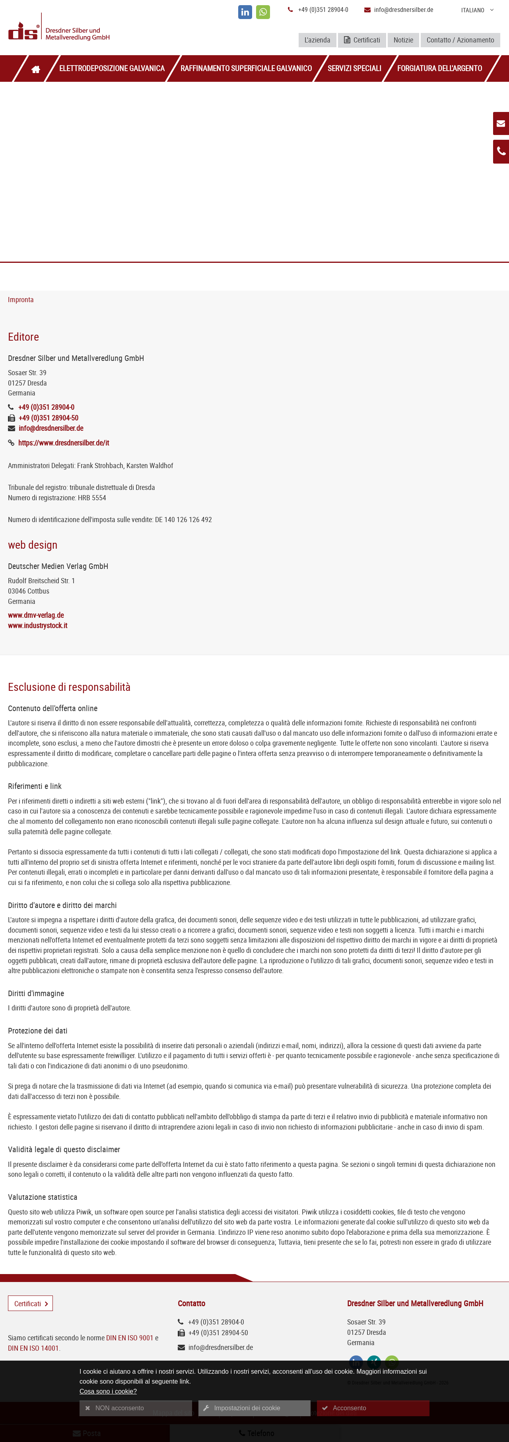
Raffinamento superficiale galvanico (246, 68)
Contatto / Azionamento (460, 39)
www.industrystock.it (37, 625)
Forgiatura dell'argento (439, 68)
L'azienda (317, 39)
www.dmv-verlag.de (36, 615)
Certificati (362, 40)
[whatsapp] (263, 12)
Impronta (21, 299)
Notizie (403, 39)
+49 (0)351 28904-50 (48, 417)
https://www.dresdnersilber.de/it (63, 442)
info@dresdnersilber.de (403, 9)
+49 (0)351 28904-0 (323, 9)
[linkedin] (245, 12)
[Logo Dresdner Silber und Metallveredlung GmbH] (89, 27)
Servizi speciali (354, 68)
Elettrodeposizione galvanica (112, 68)
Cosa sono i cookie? (108, 1391)
